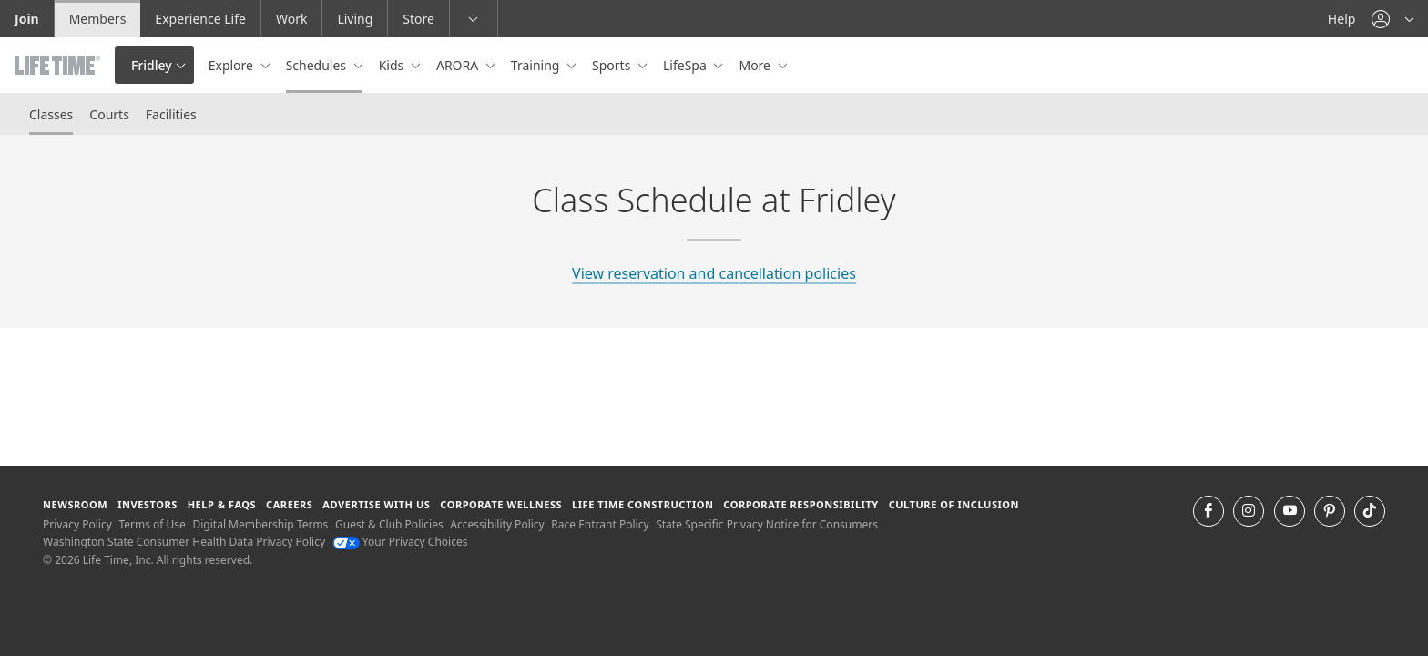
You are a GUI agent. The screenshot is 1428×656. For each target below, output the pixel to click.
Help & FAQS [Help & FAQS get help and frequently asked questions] (222, 504)
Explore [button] (233, 65)
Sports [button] (613, 65)
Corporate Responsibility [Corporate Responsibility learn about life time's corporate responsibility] (800, 504)
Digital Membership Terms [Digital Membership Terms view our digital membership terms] (260, 524)
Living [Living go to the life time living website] (354, 18)
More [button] (756, 65)
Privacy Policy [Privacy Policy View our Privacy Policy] (77, 524)
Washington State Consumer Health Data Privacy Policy (184, 541)
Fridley (151, 65)
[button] (1392, 19)
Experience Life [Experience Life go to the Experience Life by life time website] (200, 18)
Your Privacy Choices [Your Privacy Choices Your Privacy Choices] (400, 541)
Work (291, 18)
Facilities (171, 114)
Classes (51, 114)
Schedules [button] (318, 65)
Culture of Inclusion (954, 504)
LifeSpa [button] (686, 65)
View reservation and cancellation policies (714, 273)
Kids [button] (393, 65)
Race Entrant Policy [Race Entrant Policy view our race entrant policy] (599, 524)
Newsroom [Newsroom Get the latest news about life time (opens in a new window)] (75, 504)
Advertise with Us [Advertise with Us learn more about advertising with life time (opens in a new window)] (376, 504)
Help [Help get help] (1342, 18)
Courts (109, 114)
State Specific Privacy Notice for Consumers (767, 524)
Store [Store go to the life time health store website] (418, 18)
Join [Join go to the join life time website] (27, 18)
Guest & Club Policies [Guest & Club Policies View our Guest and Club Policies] (389, 524)
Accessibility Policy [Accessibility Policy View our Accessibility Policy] (497, 524)
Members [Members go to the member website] (98, 18)
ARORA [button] (459, 65)
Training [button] (537, 65)
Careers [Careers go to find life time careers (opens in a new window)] (289, 504)
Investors (147, 504)
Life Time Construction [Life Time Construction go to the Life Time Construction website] (642, 504)
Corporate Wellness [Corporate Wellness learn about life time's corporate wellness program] (501, 504)
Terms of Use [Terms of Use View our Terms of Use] (151, 524)
